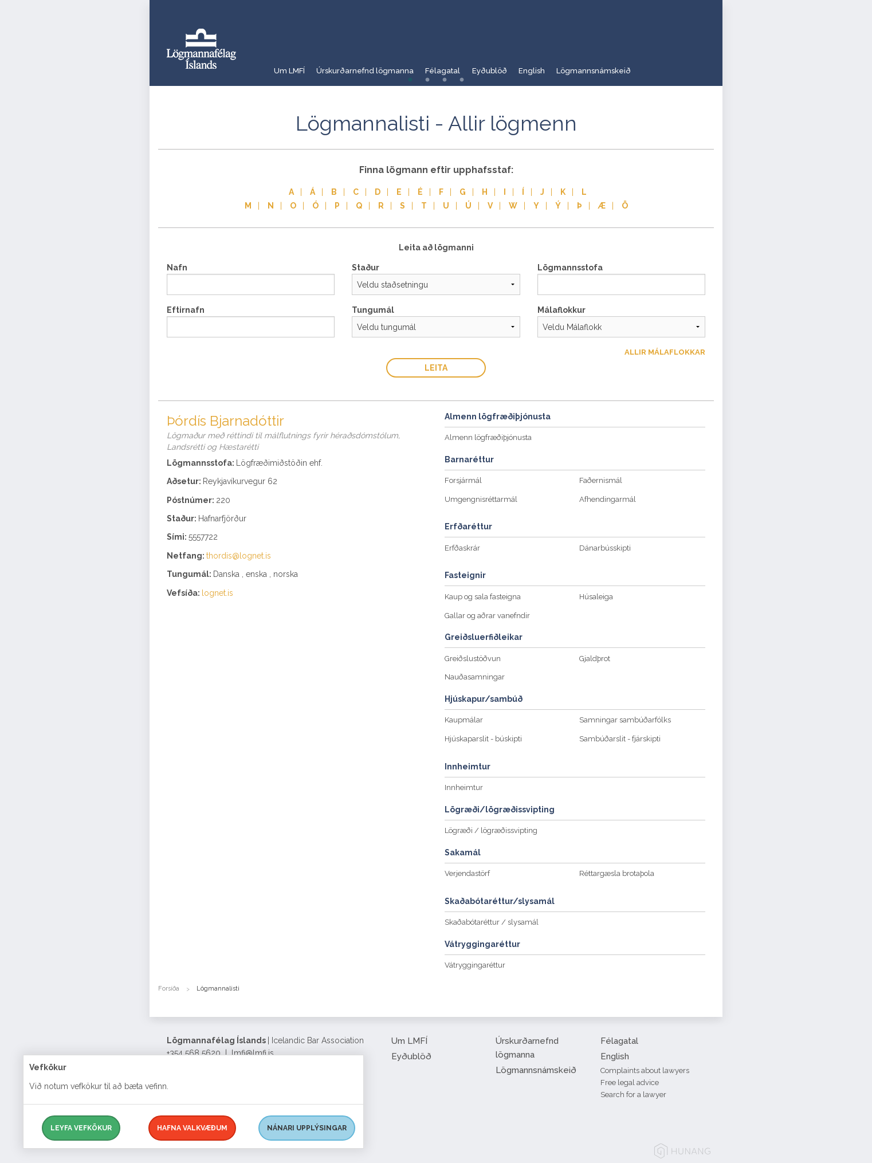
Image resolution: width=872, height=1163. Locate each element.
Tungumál (373, 310)
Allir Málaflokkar (664, 352)
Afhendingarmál (607, 499)
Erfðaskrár (462, 548)
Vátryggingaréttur (475, 965)
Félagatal (463, 65)
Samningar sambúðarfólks (625, 720)
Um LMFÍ (290, 65)
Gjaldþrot (594, 658)
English (570, 65)
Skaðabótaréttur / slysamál (492, 922)
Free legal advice (629, 1082)
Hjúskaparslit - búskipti (483, 738)
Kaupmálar (464, 720)
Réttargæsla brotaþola (616, 873)
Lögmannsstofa (570, 267)
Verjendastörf (467, 873)
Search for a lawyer (633, 1094)
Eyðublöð (519, 65)
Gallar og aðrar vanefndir (487, 615)
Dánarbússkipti (605, 548)
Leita (436, 367)
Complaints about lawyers (644, 1070)
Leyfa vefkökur (81, 1128)
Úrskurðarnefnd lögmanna (375, 65)
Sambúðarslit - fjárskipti (620, 738)
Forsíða (168, 988)
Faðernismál (600, 480)
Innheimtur (464, 787)
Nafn (177, 267)
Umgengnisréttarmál (481, 499)
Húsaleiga (596, 596)
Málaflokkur (561, 310)
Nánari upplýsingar (307, 1128)
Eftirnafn (186, 310)
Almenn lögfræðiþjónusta (488, 437)
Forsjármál (463, 480)
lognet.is (217, 593)
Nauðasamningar (475, 677)
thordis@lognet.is (238, 555)
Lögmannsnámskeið (641, 65)
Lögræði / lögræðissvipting (491, 830)
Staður (365, 267)
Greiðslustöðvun (473, 658)
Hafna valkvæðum (192, 1128)
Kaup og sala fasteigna (483, 596)
